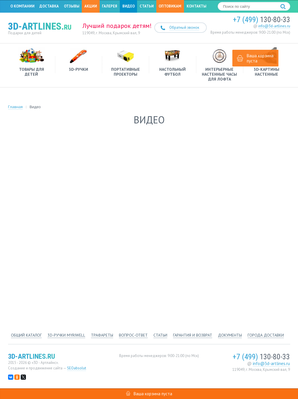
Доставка (49, 6)
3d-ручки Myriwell (66, 335)
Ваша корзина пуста (255, 58)
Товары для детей (31, 62)
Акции (90, 6)
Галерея (109, 6)
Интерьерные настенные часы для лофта (219, 64)
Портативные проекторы (125, 62)
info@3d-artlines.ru (274, 26)
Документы (230, 335)
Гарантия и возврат (192, 335)
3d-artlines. (39, 26)
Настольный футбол (172, 62)
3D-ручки (78, 59)
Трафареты (102, 335)
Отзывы (71, 6)
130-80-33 (261, 19)
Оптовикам (170, 6)
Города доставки (266, 335)
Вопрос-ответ (133, 335)
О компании (22, 6)
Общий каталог (26, 335)
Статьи (147, 6)
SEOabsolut (76, 368)
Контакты (196, 6)
